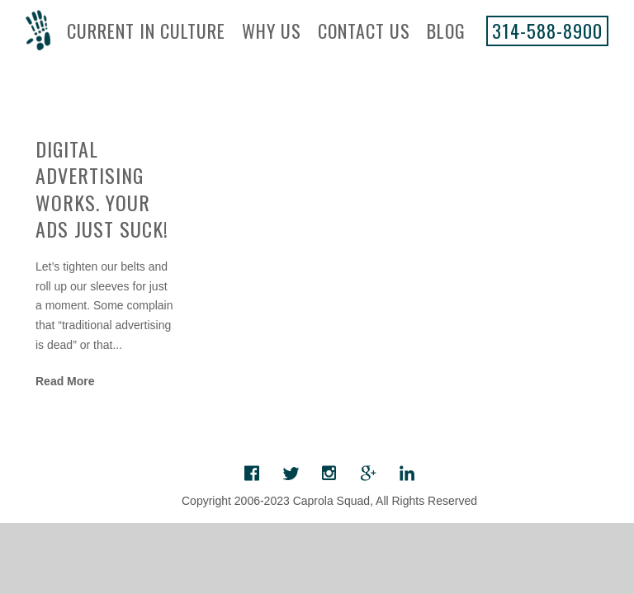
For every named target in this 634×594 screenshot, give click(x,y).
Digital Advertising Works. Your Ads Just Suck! (101, 188)
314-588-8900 (547, 30)
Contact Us (364, 30)
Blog (446, 30)
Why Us (271, 30)
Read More (65, 381)
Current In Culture (146, 30)
